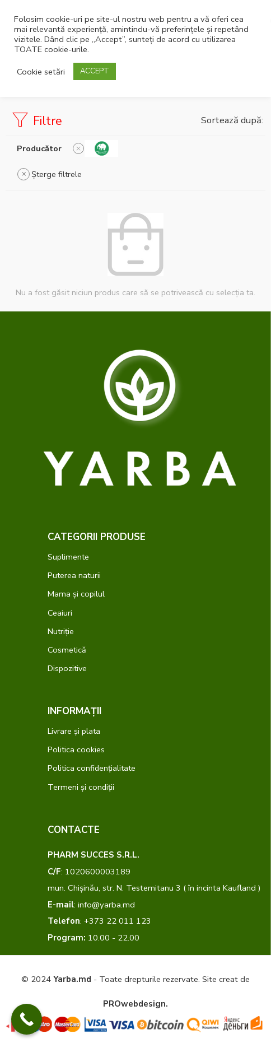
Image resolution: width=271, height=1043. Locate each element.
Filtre (36, 120)
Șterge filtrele (56, 174)
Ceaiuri (60, 612)
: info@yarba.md (91, 904)
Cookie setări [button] (41, 72)
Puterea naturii (74, 575)
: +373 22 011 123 (99, 920)
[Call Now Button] (26, 1019)
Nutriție (61, 631)
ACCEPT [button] (94, 71)
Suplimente (68, 556)
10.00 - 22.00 (93, 937)
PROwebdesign (134, 1003)
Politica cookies (76, 749)
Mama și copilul (76, 593)
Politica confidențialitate (92, 768)
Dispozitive (67, 668)
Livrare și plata (74, 731)
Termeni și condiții (81, 787)
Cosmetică (67, 649)
